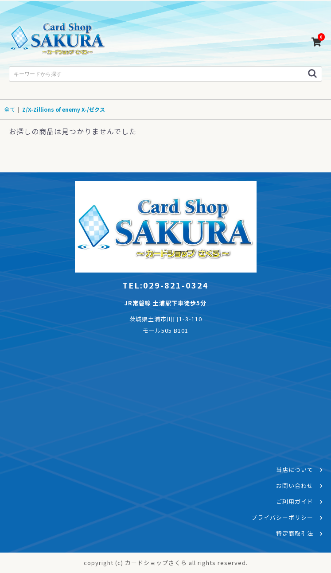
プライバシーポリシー (282, 517)
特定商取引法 (294, 533)
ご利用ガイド (294, 501)
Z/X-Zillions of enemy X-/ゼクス (63, 109)
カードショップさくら (57, 40)
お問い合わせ (294, 485)
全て (9, 109)
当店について (294, 469)
